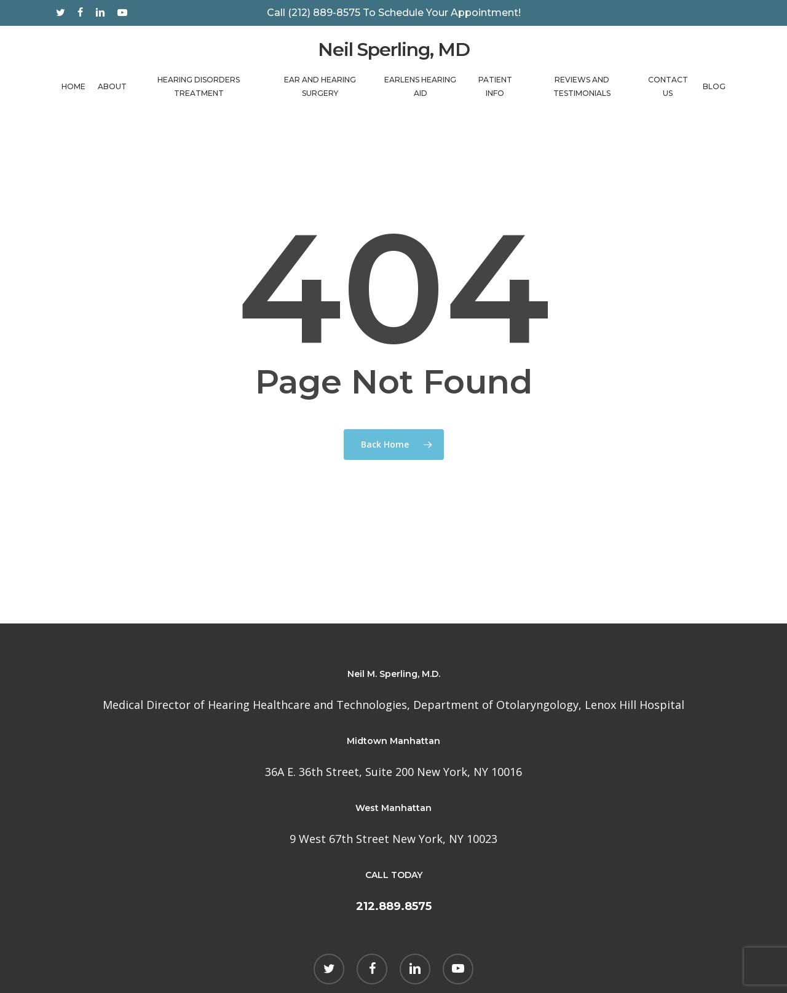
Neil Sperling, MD (394, 53)
